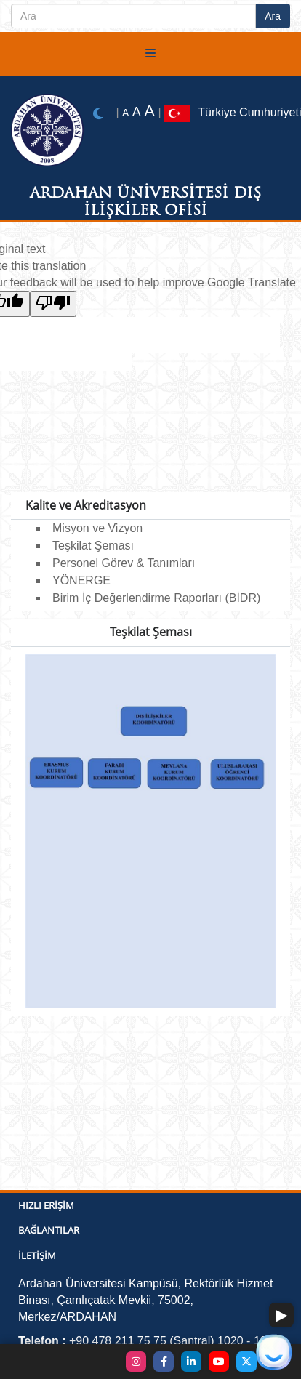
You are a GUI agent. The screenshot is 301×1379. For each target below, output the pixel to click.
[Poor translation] (53, 304)
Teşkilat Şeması (93, 545)
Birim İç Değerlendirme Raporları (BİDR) (156, 598)
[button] (281, 1315)
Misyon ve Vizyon (97, 528)
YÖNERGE (81, 580)
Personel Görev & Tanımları (123, 563)
